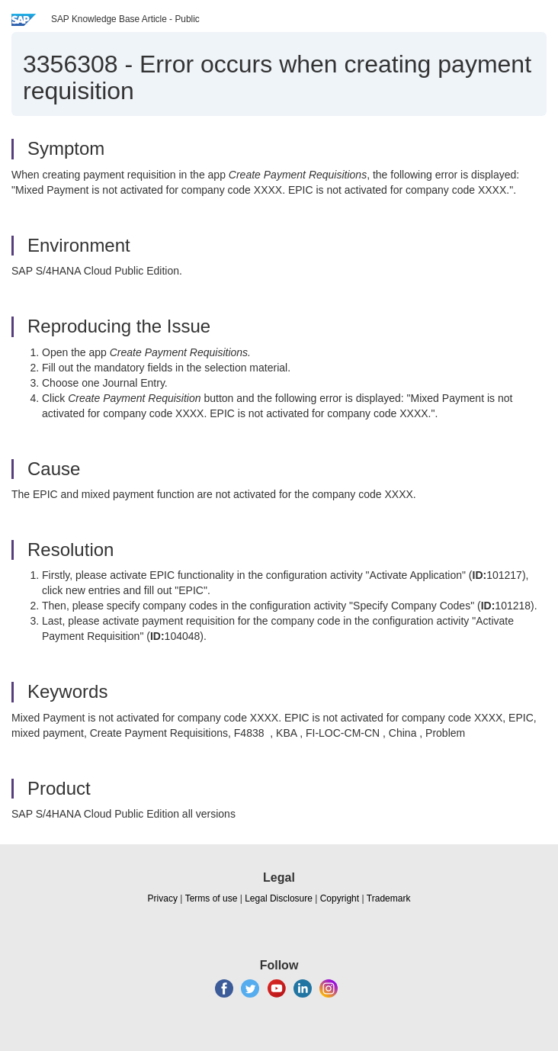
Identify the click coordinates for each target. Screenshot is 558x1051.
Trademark (389, 898)
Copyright (339, 898)
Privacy (163, 898)
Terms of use (211, 898)
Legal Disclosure (279, 898)
